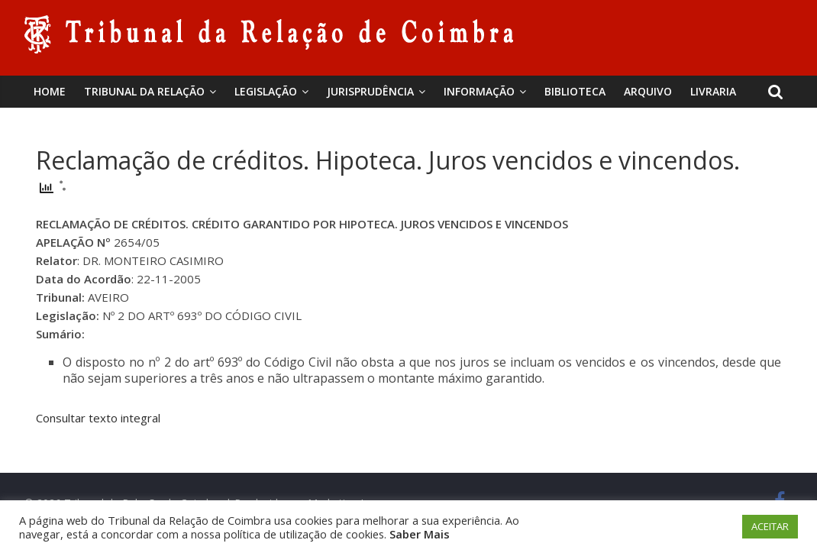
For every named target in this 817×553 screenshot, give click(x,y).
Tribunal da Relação (144, 91)
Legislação (265, 91)
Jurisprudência (370, 91)
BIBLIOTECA (574, 91)
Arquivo (648, 91)
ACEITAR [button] (770, 526)
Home (50, 91)
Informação (479, 91)
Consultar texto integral (98, 417)
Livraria (713, 91)
